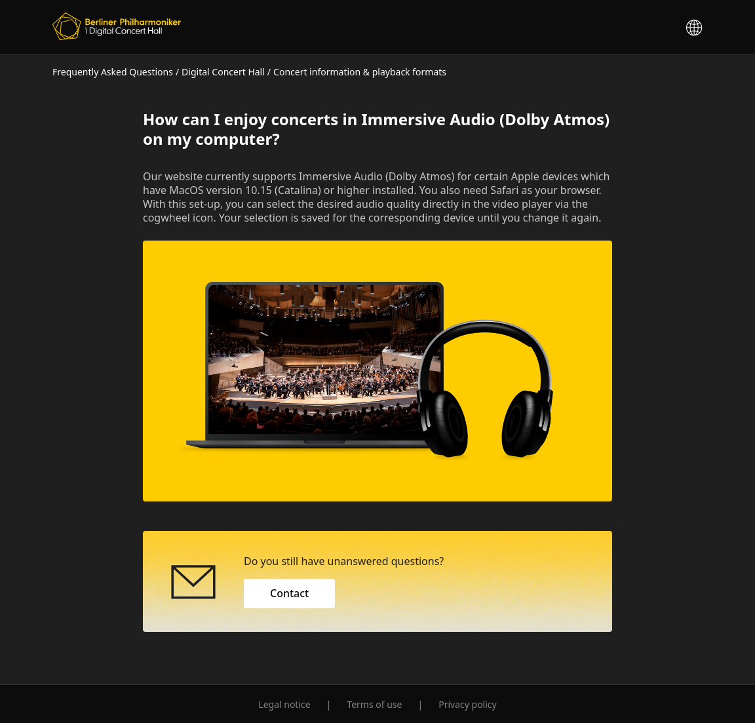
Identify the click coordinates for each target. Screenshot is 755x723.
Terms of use (374, 704)
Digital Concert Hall (223, 72)
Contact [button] (289, 593)
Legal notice (284, 704)
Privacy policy (467, 704)
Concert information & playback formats (359, 72)
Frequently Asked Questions (112, 72)
